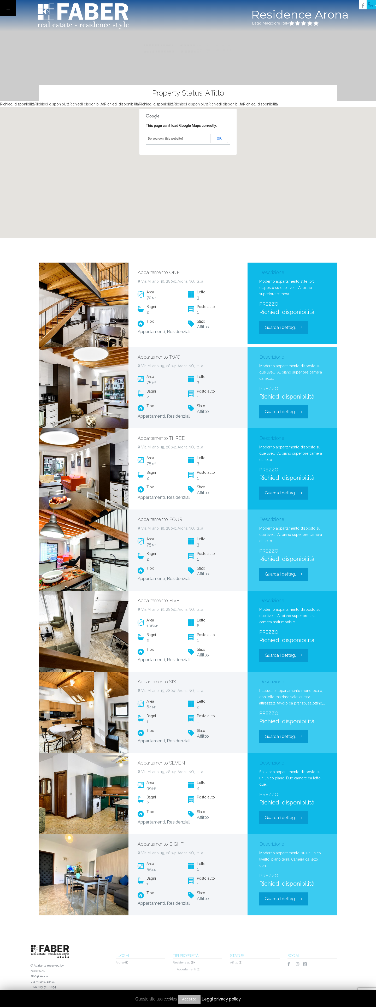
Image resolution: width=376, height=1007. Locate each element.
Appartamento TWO (159, 357)
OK (219, 138)
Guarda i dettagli (283, 327)
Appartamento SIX (157, 681)
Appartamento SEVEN (161, 763)
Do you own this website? (166, 138)
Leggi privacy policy (221, 999)
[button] (189, 166)
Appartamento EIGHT (161, 844)
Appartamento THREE (161, 438)
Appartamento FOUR (160, 519)
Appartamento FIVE (159, 600)
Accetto (189, 999)
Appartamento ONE (159, 272)
